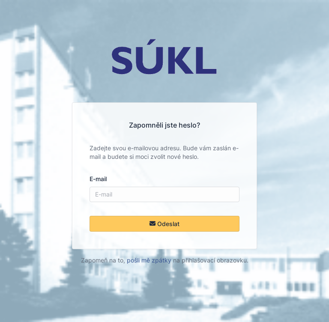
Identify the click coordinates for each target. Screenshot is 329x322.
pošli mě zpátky (149, 260)
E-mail (98, 178)
